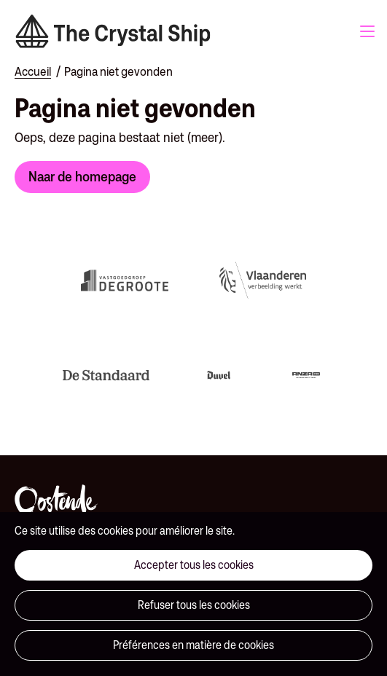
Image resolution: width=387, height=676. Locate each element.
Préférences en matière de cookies (193, 645)
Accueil (33, 71)
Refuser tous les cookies (194, 605)
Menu (367, 31)
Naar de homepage (82, 176)
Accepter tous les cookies (194, 565)
